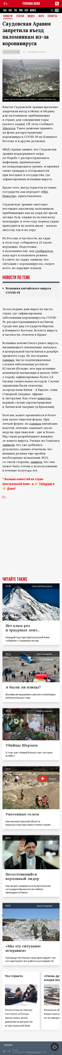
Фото (41, 16)
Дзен (10, 488)
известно (44, 398)
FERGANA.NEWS (31, 4)
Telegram (45, 484)
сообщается (44, 251)
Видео (31, 16)
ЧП (24, 52)
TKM (21, 10)
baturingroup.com (34, 1052)
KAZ (5, 10)
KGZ (10, 10)
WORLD (33, 10)
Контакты (8, 1044)
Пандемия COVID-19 (37, 52)
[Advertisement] (31, 543)
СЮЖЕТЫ (52, 16)
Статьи (20, 16)
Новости (8, 16)
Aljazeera (8, 128)
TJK (15, 10)
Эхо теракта (14, 976)
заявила (36, 462)
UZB (26, 10)
